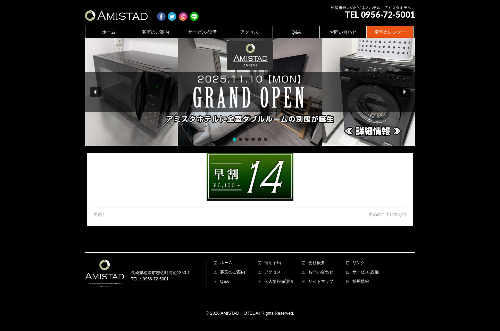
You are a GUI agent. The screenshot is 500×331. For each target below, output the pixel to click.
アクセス (272, 272)
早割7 (99, 214)
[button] (250, 92)
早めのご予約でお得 (387, 214)
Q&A (224, 281)
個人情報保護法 (278, 281)
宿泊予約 (272, 263)
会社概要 (316, 263)
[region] (250, 92)
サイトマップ (320, 281)
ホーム (226, 263)
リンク (358, 263)
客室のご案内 (232, 272)
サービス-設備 (365, 272)
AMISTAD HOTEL (237, 313)
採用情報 (360, 281)
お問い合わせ (320, 272)
